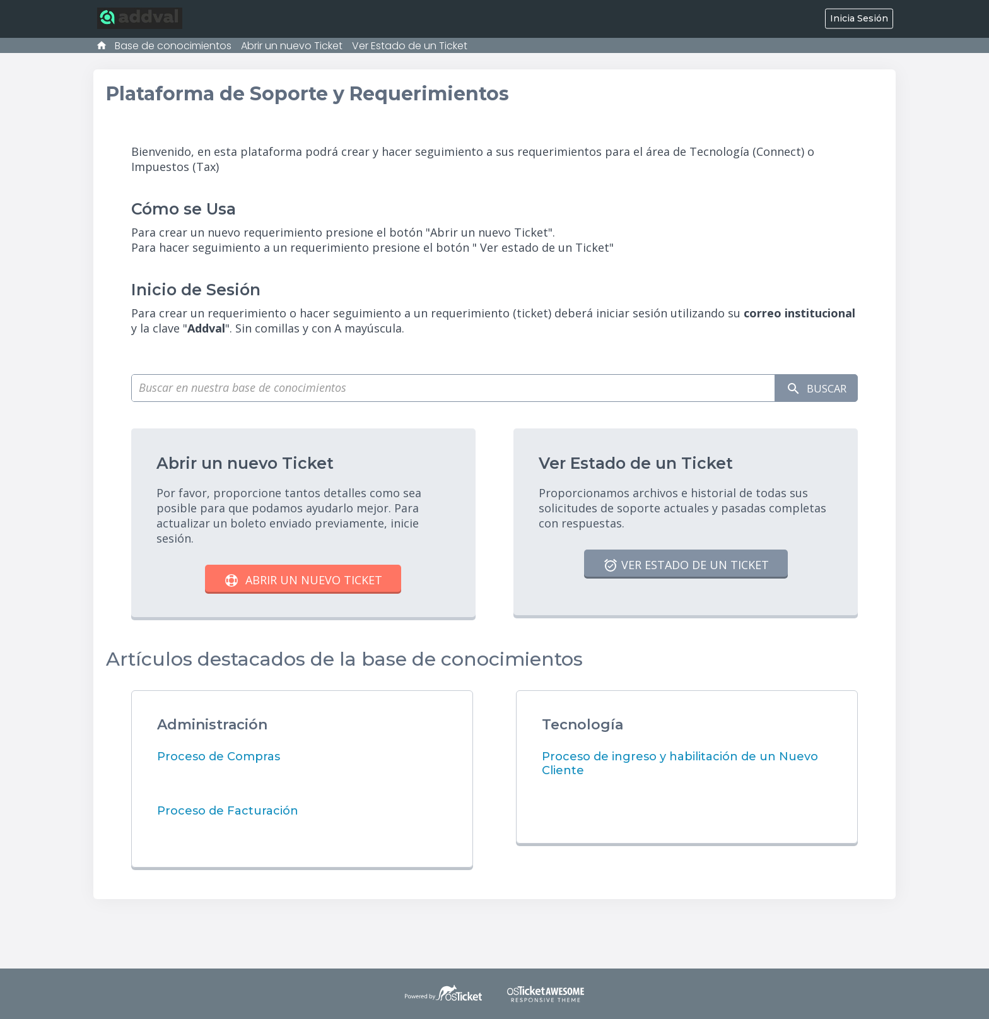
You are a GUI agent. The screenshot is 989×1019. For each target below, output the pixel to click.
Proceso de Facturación (227, 811)
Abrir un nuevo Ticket (291, 45)
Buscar (812, 388)
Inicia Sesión (859, 18)
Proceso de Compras (218, 756)
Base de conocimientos (173, 45)
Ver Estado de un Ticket (409, 45)
